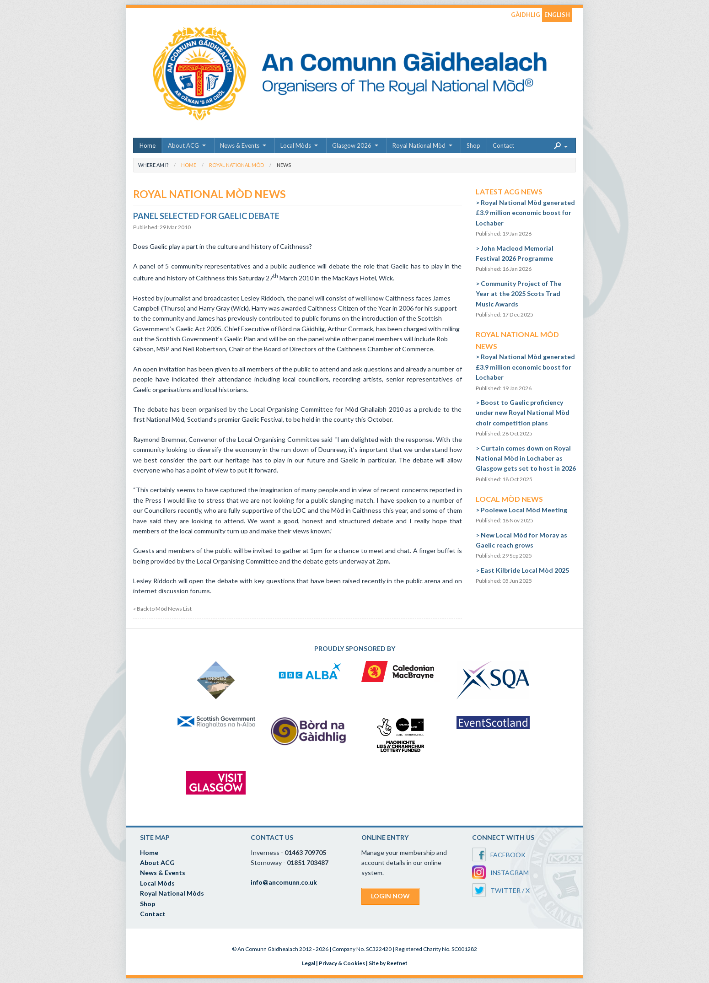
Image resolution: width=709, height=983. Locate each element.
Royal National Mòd (419, 145)
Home (148, 145)
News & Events (239, 145)
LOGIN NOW (390, 896)
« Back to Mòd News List (162, 609)
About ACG (183, 145)
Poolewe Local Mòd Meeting (524, 510)
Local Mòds (295, 145)
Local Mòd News (509, 498)
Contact (503, 145)
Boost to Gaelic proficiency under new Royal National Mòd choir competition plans (522, 412)
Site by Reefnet (388, 963)
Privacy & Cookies (342, 963)
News (284, 165)
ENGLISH (557, 14)
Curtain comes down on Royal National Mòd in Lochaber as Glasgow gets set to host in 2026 (526, 458)
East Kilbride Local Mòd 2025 (525, 570)
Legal (308, 963)
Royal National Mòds (172, 893)
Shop (473, 145)
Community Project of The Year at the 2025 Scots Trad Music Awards (518, 293)
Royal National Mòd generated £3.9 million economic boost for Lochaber (525, 213)
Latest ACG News (509, 191)
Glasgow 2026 (351, 145)
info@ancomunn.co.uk (284, 882)
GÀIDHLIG (525, 14)
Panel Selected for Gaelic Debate (206, 216)
